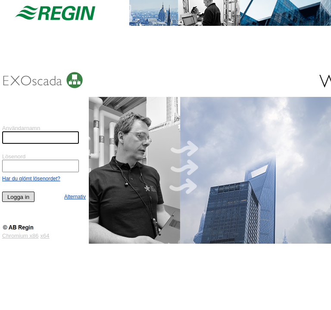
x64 (45, 235)
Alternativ (75, 197)
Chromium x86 (20, 235)
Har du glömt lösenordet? (31, 179)
